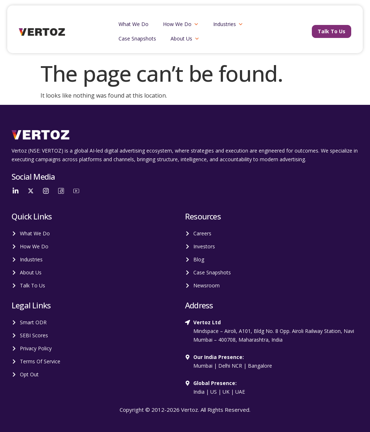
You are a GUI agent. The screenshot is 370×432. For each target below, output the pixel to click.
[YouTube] (76, 190)
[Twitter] (30, 190)
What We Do (134, 24)
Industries (228, 24)
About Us (185, 38)
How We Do (181, 24)
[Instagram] (45, 190)
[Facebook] (61, 190)
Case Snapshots (137, 38)
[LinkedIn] (15, 190)
